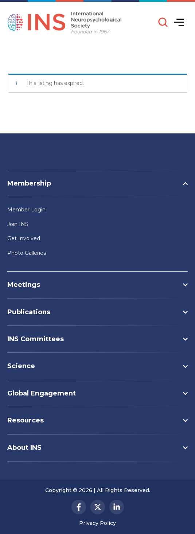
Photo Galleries (26, 253)
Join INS (17, 224)
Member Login (26, 209)
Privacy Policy (97, 523)
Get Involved (23, 238)
